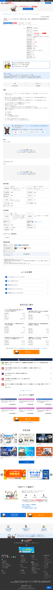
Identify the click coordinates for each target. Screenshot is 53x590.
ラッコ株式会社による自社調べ (46, 581)
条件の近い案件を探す (28, 8)
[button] (7, 557)
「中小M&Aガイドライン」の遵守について (26, 587)
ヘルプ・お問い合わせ (24, 567)
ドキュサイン (40, 221)
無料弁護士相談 (23, 560)
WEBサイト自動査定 (5, 563)
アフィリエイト (46, 567)
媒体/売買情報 (14, 85)
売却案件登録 (4, 561)
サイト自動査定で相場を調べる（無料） (29, 508)
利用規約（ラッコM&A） (35, 564)
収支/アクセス (38, 83)
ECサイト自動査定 (5, 567)
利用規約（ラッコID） (35, 563)
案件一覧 (3, 571)
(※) (15, 3)
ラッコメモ (45, 578)
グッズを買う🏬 (34, 572)
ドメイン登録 (46, 563)
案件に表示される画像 (14, 582)
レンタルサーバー (46, 560)
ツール (45, 568)
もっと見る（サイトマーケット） (26, 390)
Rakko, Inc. (27, 588)
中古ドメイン (46, 566)
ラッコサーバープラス (47, 575)
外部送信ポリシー (34, 567)
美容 (29, 348)
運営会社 (33, 570)
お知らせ (22, 566)
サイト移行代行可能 (43, 348)
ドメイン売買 (46, 564)
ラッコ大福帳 (46, 574)
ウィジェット (23, 571)
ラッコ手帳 (45, 572)
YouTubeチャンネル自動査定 (6, 565)
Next (51, 474)
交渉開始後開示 (35, 28)
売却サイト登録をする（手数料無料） (29, 504)
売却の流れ (4, 562)
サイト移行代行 (23, 559)
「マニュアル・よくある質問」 (30, 535)
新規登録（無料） (26, 150)
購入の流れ (4, 573)
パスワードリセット (35, 559)
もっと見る (28, 462)
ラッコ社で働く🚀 (34, 571)
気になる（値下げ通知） (45, 16)
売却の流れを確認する (26, 506)
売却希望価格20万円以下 (23, 348)
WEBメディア (16, 348)
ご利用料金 (22, 556)
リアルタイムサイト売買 (47, 562)
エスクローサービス (24, 558)
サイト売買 (45, 558)
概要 (15, 83)
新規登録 (33, 556)
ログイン (18, 151)
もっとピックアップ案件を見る (27, 422)
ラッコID (45, 556)
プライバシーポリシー (35, 566)
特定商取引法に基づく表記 (36, 568)
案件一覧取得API (23, 572)
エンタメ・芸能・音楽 (33, 348)
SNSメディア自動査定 (5, 566)
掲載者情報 (38, 85)
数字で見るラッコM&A (24, 562)
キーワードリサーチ (47, 559)
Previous (2, 474)
